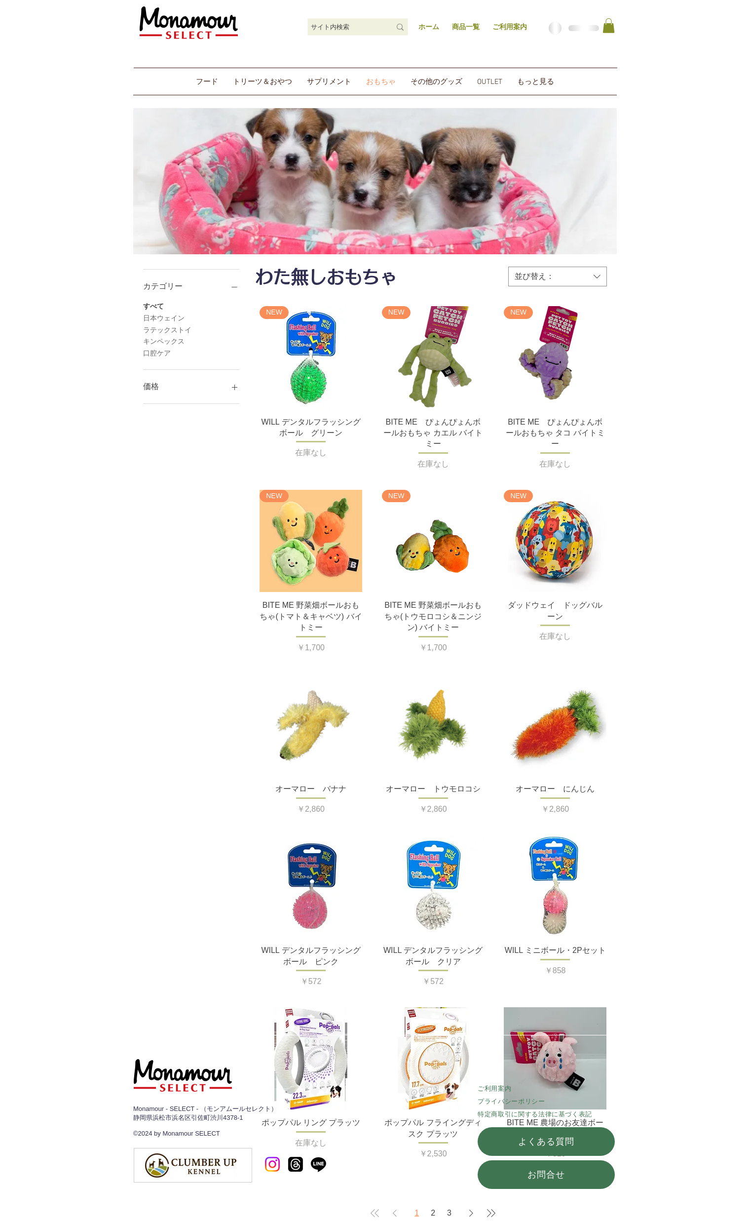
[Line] (318, 1164)
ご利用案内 (494, 1088)
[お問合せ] (546, 1174)
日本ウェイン (164, 317)
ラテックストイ (167, 329)
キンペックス (164, 340)
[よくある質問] (546, 1141)
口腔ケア (157, 352)
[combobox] (557, 276)
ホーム (428, 27)
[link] (608, 25)
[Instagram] (272, 1164)
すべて (153, 305)
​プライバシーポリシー (511, 1101)
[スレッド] (295, 1164)
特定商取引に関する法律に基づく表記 (535, 1114)
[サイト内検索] (343, 27)
